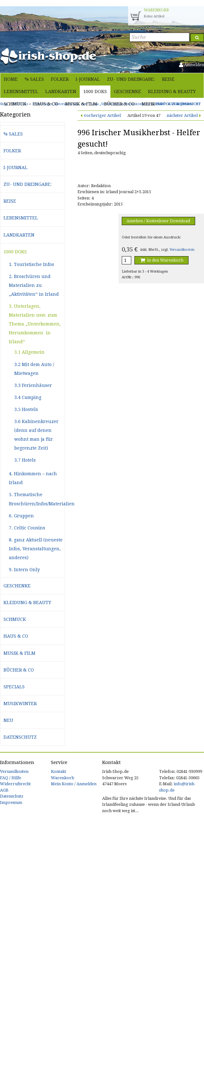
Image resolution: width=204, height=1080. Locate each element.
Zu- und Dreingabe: (131, 79)
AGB (4, 790)
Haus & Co (45, 103)
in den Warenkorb (161, 260)
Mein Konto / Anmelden (73, 783)
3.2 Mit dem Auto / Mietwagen (34, 369)
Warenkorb (62, 777)
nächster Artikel (182, 115)
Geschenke (127, 91)
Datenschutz (20, 737)
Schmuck (15, 103)
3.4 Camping (27, 397)
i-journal (88, 79)
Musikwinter (20, 703)
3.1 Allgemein (29, 352)
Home (11, 79)
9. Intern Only (24, 569)
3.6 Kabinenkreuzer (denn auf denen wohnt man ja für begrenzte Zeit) (36, 435)
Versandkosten (182, 250)
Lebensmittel (21, 91)
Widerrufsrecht (15, 783)
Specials (14, 686)
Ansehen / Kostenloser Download (158, 220)
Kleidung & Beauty (172, 91)
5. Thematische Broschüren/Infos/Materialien (37, 499)
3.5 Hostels (26, 409)
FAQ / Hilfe (10, 777)
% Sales (34, 79)
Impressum (11, 802)
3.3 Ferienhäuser (33, 385)
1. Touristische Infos (31, 264)
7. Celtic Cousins (27, 527)
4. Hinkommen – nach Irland (33, 478)
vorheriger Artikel (102, 115)
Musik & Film (81, 103)
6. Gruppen (21, 515)
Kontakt (58, 771)
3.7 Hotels (25, 460)
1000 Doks (95, 91)
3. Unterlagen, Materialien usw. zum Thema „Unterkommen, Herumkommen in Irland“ (35, 324)
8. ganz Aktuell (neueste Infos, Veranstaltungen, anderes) (36, 548)
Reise (168, 79)
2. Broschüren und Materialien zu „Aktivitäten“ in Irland (34, 285)
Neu (8, 720)
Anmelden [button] (191, 64)
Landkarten (60, 91)
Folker (60, 79)
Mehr (148, 103)
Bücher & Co (119, 103)
